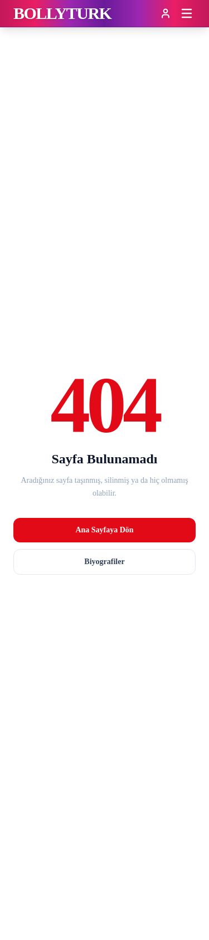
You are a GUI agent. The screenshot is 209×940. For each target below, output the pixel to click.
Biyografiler (104, 561)
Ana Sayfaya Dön (104, 530)
